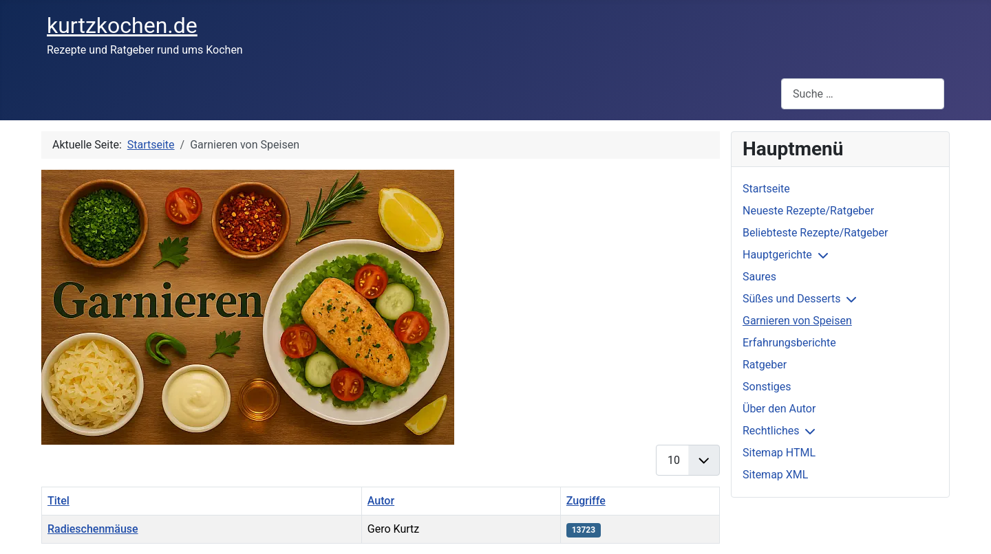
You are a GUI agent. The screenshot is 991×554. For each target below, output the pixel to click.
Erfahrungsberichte (789, 342)
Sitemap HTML (779, 452)
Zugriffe (586, 500)
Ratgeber (765, 364)
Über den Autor (779, 408)
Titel (58, 500)
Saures (759, 276)
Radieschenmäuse (92, 528)
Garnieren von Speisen (797, 320)
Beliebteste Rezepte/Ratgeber (815, 232)
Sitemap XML (775, 474)
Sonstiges (767, 386)
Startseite (766, 188)
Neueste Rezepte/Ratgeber (808, 210)
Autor (380, 500)
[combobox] (862, 93)
